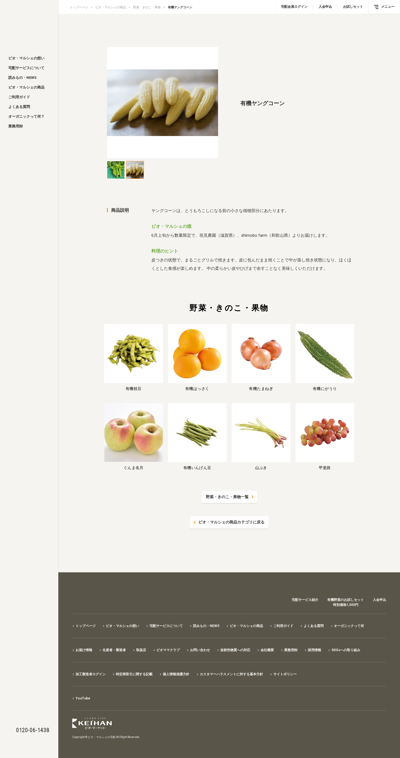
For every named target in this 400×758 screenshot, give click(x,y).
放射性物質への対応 (235, 650)
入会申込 (325, 7)
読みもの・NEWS (22, 77)
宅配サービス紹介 (305, 600)
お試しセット (353, 7)
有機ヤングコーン (180, 7)
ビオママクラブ (168, 650)
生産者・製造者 (114, 650)
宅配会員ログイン (294, 7)
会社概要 (267, 650)
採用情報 (314, 650)
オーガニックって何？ (26, 116)
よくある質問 (19, 107)
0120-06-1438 (32, 730)
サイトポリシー (285, 674)
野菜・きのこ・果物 (147, 7)
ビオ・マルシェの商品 (26, 87)
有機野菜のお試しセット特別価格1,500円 (345, 602)
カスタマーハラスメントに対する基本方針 (231, 674)
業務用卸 (15, 126)
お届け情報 (84, 650)
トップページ (79, 7)
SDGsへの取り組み (345, 650)
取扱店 (141, 650)
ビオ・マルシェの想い (26, 58)
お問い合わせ (200, 650)
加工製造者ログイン (91, 674)
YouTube (83, 698)
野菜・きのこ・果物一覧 (227, 497)
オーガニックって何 (349, 626)
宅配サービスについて (26, 68)
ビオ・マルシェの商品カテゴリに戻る (231, 522)
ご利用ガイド (19, 97)
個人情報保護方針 (176, 674)
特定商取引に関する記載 (134, 674)
